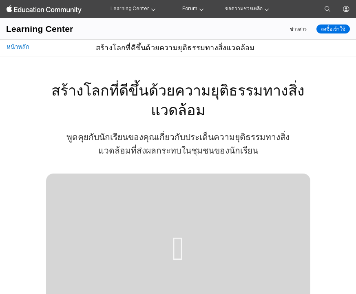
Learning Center (130, 8)
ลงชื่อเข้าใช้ (333, 29)
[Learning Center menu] (153, 9)
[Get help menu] (267, 9)
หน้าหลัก (17, 47)
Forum (189, 8)
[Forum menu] (201, 9)
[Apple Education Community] (44, 9)
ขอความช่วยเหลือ (243, 8)
